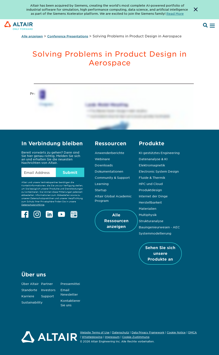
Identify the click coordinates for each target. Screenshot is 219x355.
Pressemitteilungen (76, 284)
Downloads (104, 165)
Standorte (29, 290)
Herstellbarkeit (150, 202)
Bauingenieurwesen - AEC (159, 227)
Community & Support (112, 177)
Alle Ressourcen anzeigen (116, 221)
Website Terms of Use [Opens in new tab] (95, 332)
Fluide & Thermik (152, 177)
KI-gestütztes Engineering (159, 153)
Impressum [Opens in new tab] (112, 337)
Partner (47, 284)
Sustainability (32, 302)
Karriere (27, 296)
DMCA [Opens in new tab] (192, 332)
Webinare (102, 159)
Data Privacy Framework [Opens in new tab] (148, 332)
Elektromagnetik (152, 165)
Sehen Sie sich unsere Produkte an (160, 253)
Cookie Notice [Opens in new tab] (176, 332)
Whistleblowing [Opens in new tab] (92, 337)
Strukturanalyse (151, 221)
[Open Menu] (212, 26)
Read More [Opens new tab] (175, 13)
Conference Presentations (67, 36)
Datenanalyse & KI (153, 159)
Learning (102, 184)
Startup (101, 190)
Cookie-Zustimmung (135, 337)
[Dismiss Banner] (196, 9)
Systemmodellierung (155, 233)
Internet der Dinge (153, 196)
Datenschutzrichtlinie (32, 204)
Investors (48, 290)
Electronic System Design (159, 171)
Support (47, 296)
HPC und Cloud (151, 184)
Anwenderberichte (109, 153)
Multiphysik (148, 215)
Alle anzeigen (32, 36)
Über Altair (30, 284)
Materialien (147, 208)
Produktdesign (150, 190)
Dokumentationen (109, 171)
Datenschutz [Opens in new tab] (120, 332)
